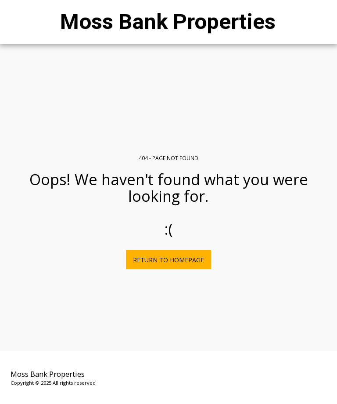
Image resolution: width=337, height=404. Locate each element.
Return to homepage (168, 260)
